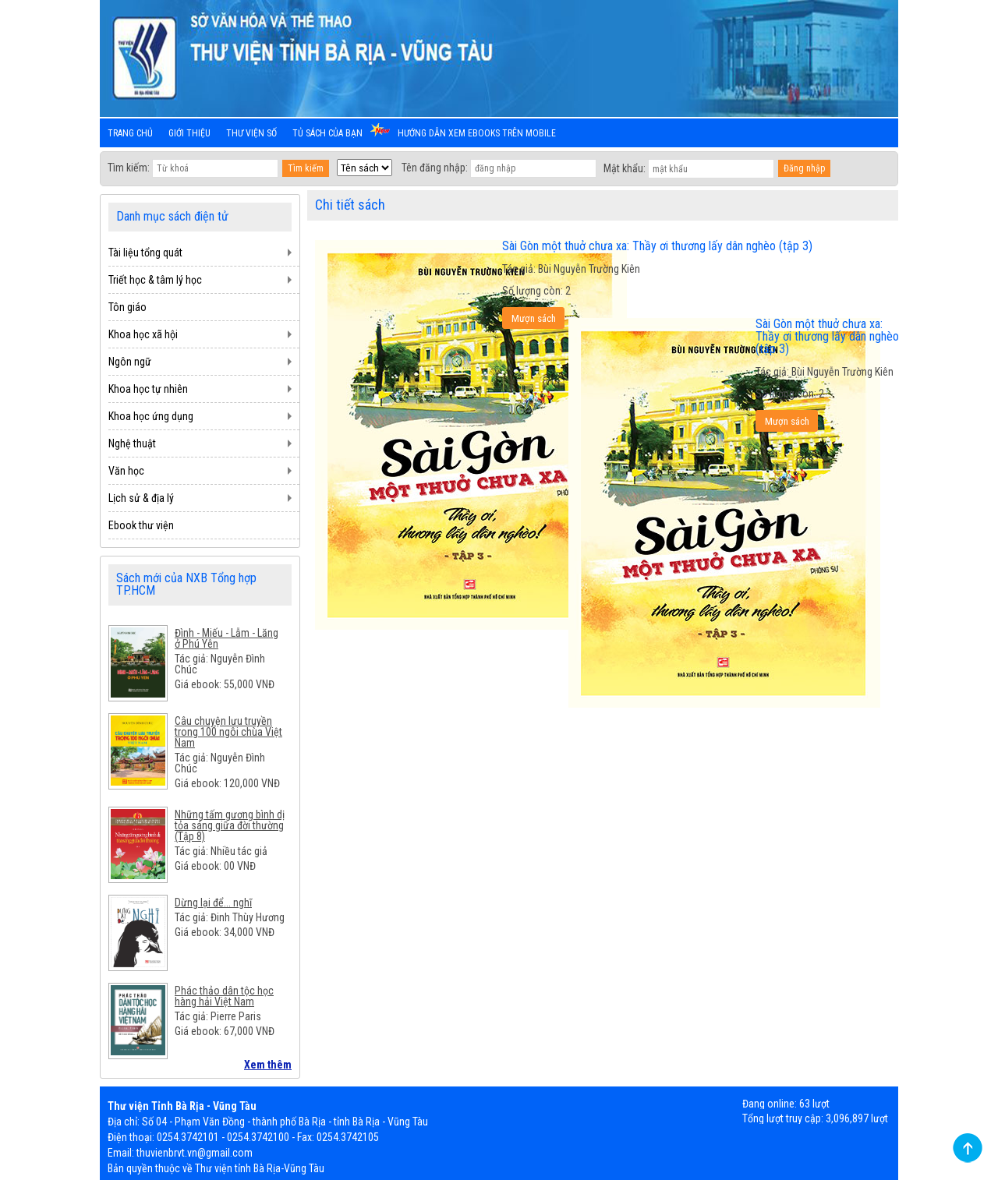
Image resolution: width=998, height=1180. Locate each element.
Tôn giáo (127, 307)
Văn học (126, 471)
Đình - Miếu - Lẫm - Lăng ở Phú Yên (226, 638)
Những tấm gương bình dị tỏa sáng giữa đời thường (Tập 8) (230, 825)
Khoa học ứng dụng (150, 416)
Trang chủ (130, 133)
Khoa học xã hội (143, 334)
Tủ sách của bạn (327, 133)
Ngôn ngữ (129, 361)
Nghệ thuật (132, 443)
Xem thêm (268, 1064)
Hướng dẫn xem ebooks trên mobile (477, 133)
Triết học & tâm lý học (155, 280)
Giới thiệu (189, 133)
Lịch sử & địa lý (141, 498)
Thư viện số (251, 133)
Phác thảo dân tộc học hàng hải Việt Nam (224, 996)
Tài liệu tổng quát (145, 252)
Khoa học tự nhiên (148, 389)
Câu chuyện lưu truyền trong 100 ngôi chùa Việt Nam (228, 732)
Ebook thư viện (141, 525)
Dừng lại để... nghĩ (213, 902)
